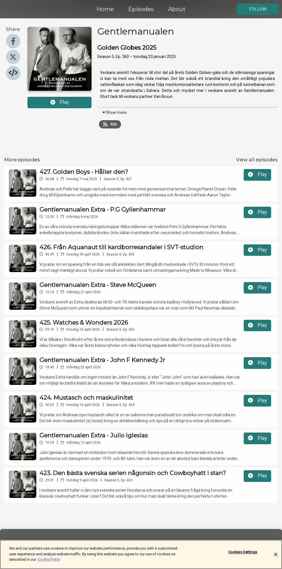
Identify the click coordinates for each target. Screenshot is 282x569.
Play (59, 102)
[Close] (275, 558)
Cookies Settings (242, 555)
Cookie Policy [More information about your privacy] (48, 563)
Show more (114, 112)
